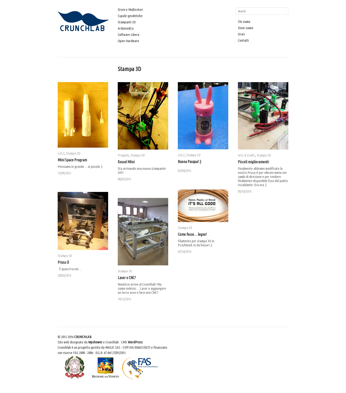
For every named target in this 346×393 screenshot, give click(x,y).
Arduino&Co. (126, 28)
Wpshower (95, 342)
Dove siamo (245, 28)
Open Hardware (128, 41)
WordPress (135, 342)
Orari (241, 34)
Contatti (243, 40)
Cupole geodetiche (130, 16)
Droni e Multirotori (130, 9)
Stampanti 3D (127, 22)
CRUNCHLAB (83, 337)
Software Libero (128, 35)
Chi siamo (244, 22)
